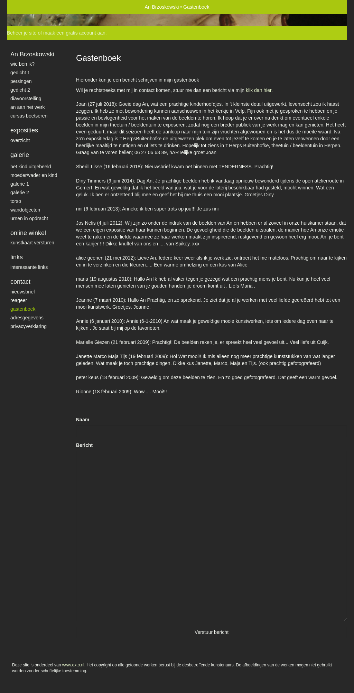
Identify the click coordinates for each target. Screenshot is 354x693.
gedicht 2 (20, 90)
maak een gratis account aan (74, 33)
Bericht (84, 445)
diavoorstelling (25, 98)
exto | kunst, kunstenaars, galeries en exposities (26, 7)
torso (15, 201)
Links (16, 257)
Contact (20, 281)
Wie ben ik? (22, 64)
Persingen (21, 81)
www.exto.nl (73, 665)
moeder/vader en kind (33, 175)
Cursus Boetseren (28, 116)
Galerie (19, 154)
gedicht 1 (20, 72)
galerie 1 (19, 184)
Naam (82, 419)
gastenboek (22, 309)
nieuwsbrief (22, 291)
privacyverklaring (28, 326)
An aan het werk (27, 107)
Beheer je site (22, 33)
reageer (18, 300)
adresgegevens (27, 317)
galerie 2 (19, 192)
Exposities (24, 130)
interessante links (29, 267)
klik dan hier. (259, 90)
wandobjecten (25, 210)
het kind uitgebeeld (30, 166)
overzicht (20, 140)
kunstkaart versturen (32, 242)
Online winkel (28, 233)
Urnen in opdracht (29, 218)
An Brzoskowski (162, 7)
